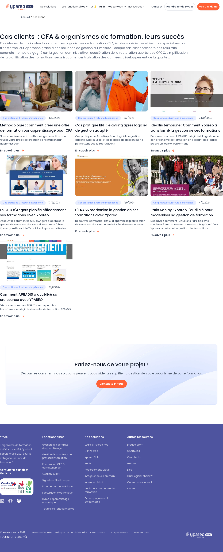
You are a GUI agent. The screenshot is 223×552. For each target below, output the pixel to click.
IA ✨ (94, 6)
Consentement (140, 532)
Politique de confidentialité (71, 532)
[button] (50, 6)
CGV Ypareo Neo (118, 532)
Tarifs (102, 6)
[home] (21, 6)
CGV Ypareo (97, 532)
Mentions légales (42, 532)
